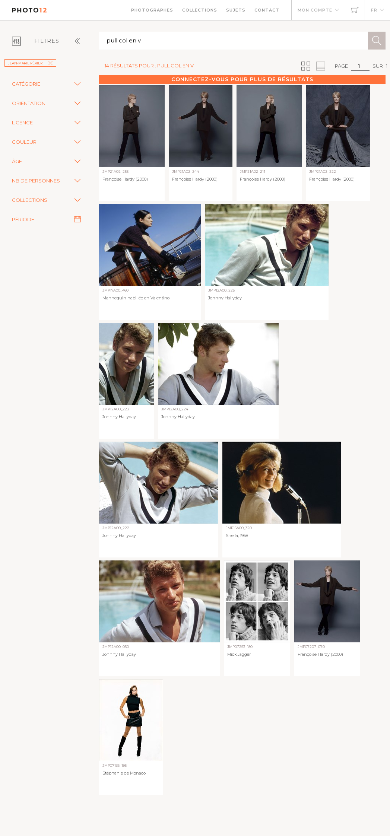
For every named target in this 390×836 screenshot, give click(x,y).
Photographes (152, 10)
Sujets (235, 10)
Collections (199, 10)
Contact (266, 10)
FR (374, 10)
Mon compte (315, 10)
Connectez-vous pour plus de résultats (242, 79)
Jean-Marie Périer (30, 63)
